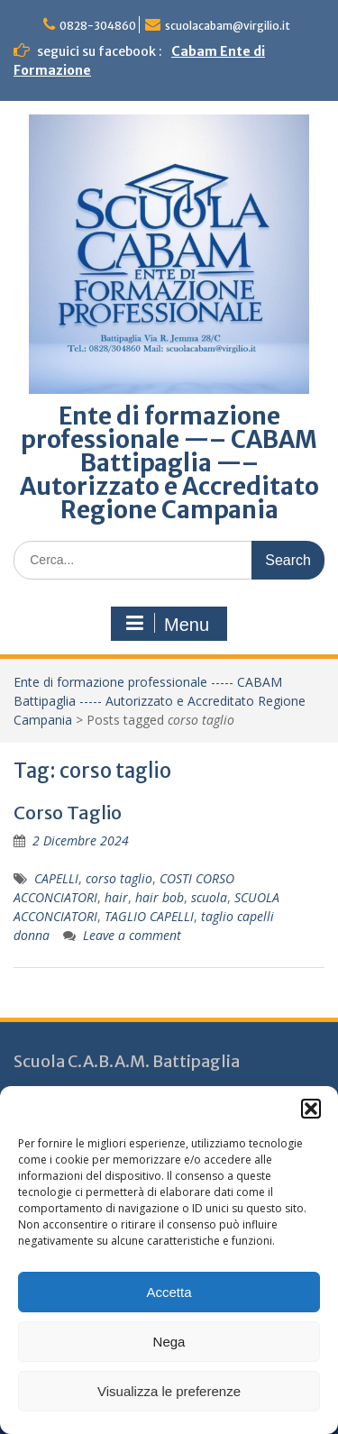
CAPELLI (56, 878)
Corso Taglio (68, 812)
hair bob (159, 897)
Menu (166, 624)
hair (116, 897)
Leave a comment (132, 935)
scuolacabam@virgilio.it (227, 25)
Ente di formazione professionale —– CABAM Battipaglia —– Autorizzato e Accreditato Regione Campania (169, 463)
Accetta (168, 1292)
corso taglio (119, 878)
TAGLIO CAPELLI (149, 916)
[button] (311, 1109)
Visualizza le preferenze (169, 1391)
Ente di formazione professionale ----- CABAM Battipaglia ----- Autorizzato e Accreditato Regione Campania (160, 700)
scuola (209, 897)
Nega (169, 1341)
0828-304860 (97, 25)
